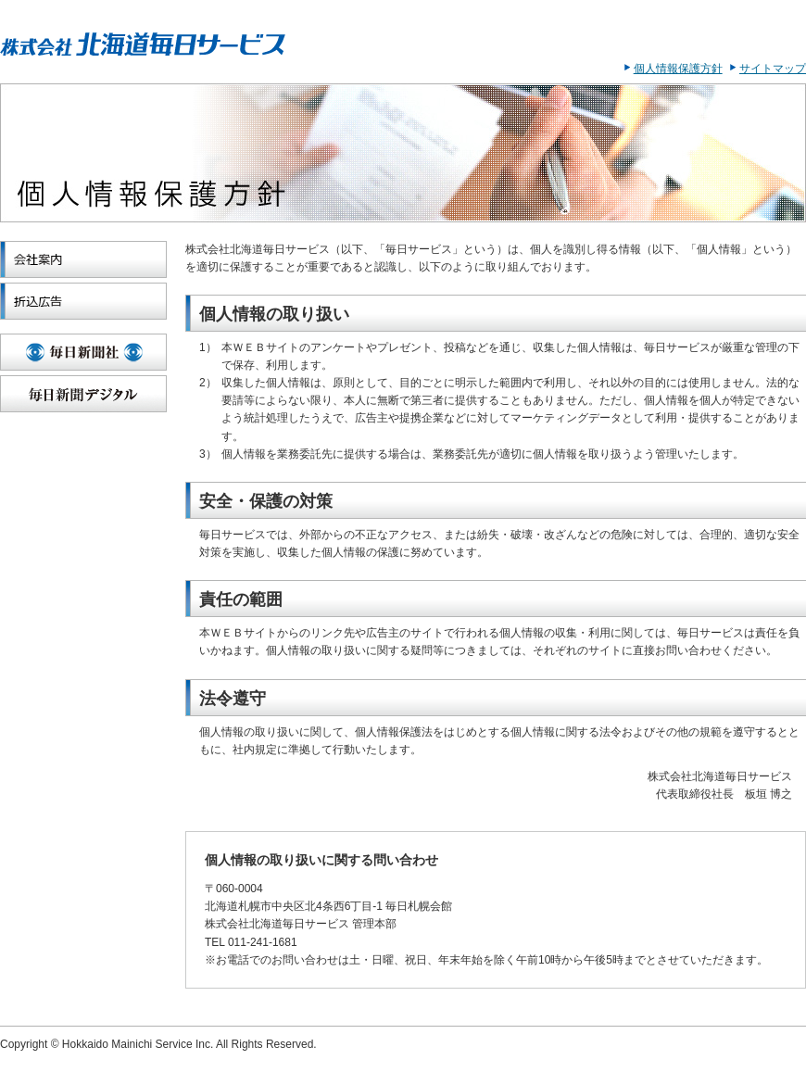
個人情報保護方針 (678, 68)
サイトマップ (772, 68)
